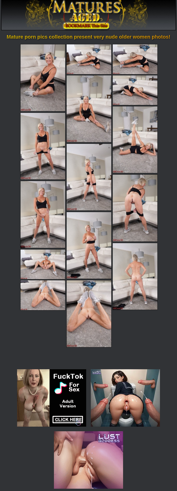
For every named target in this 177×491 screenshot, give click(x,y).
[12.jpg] (135, 276)
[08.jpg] (89, 177)
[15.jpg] (89, 313)
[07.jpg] (42, 146)
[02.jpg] (89, 59)
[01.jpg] (42, 77)
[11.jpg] (89, 245)
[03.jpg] (135, 59)
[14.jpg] (42, 295)
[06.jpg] (135, 139)
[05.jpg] (135, 90)
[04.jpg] (89, 108)
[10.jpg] (42, 214)
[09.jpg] (135, 207)
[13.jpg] (42, 264)
